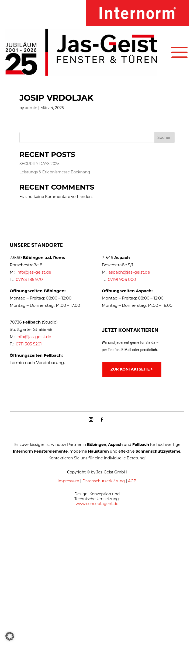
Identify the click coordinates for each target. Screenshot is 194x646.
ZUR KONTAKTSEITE (130, 369)
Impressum (68, 481)
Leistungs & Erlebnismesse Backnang (54, 172)
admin (31, 107)
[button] (9, 636)
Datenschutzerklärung (103, 481)
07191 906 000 (122, 279)
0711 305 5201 (29, 343)
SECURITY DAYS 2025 (39, 163)
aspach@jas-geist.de (129, 272)
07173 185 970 (29, 279)
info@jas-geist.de (33, 272)
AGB (132, 481)
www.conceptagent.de (97, 503)
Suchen (164, 137)
